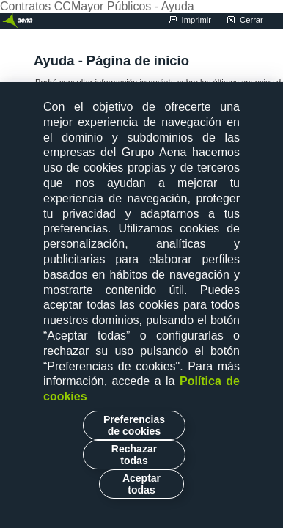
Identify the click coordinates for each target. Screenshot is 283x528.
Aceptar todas (141, 484)
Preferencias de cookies (134, 425)
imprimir (196, 19)
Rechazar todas (134, 454)
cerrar (251, 19)
